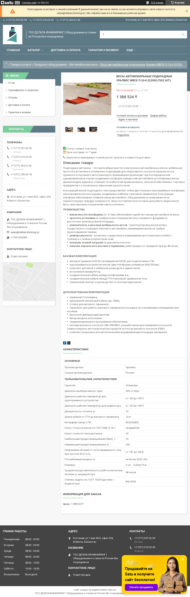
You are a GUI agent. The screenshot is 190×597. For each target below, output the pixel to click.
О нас (11, 82)
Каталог (34, 50)
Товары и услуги (20, 64)
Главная (13, 50)
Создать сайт (29, 2)
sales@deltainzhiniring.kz (25, 232)
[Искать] (183, 34)
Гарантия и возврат (103, 50)
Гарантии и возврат (19, 112)
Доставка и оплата (65, 50)
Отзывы (13, 97)
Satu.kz (112, 589)
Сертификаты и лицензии (23, 90)
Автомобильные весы (84, 64)
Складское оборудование (50, 64)
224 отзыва (157, 2)
